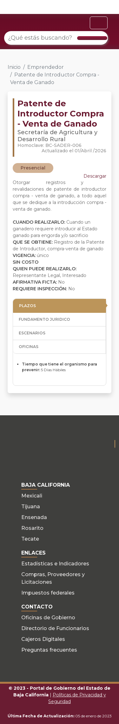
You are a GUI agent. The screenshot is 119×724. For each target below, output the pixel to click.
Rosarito (32, 528)
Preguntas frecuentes (49, 650)
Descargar (94, 176)
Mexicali (31, 496)
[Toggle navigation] (99, 22)
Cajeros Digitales (43, 639)
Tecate (30, 539)
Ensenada (34, 517)
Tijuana (30, 507)
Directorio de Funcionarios (55, 628)
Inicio (14, 67)
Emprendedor (45, 67)
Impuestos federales (48, 593)
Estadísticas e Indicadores (55, 564)
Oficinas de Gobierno (48, 618)
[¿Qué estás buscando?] (56, 38)
